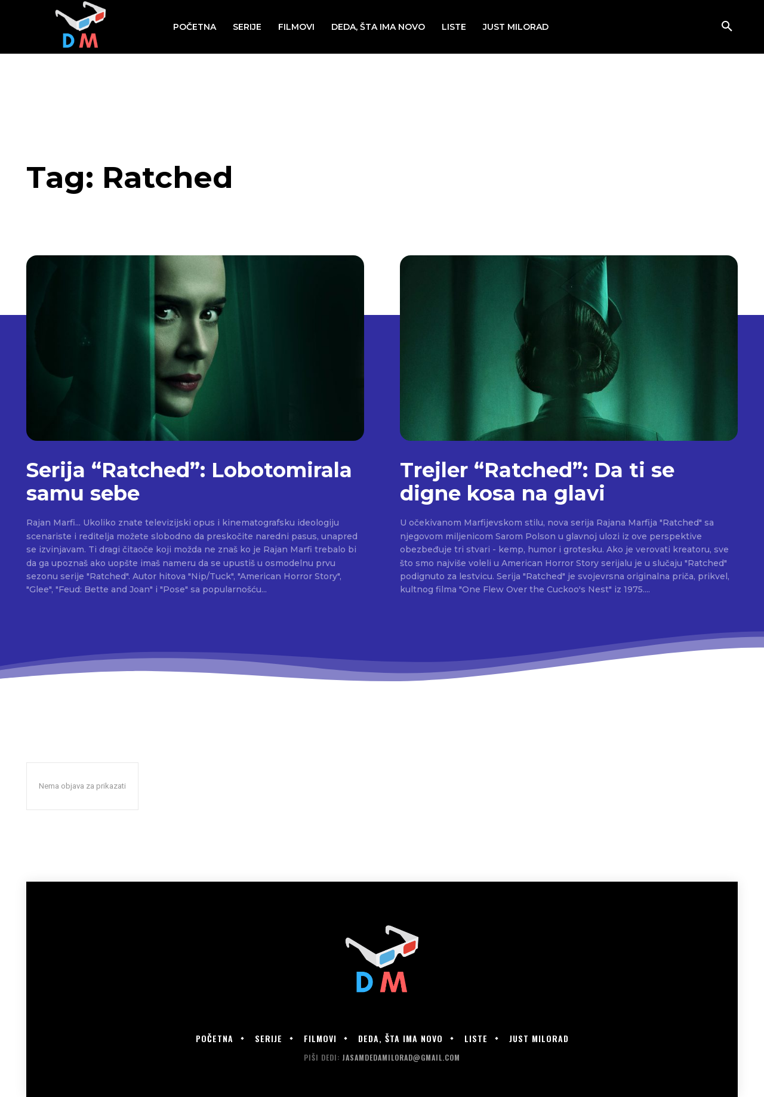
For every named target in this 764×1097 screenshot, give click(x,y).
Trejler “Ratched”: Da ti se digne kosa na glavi (537, 482)
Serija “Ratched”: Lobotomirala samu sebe (189, 482)
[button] (727, 27)
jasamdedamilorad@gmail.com (401, 1057)
